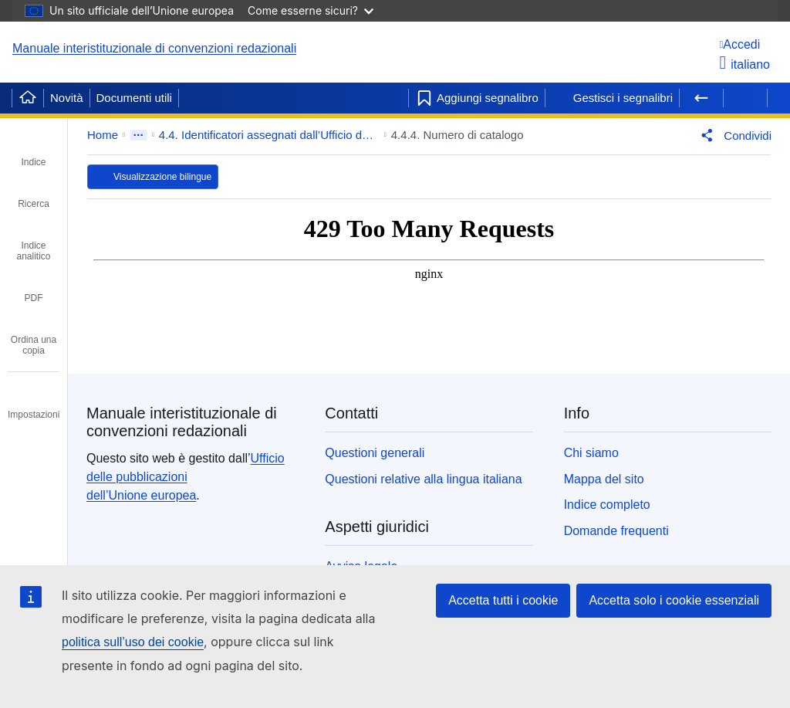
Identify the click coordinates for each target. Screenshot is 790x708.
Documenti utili (134, 97)
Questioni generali (374, 452)
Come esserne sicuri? (310, 10)
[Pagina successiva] (745, 98)
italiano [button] (745, 64)
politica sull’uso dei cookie (133, 642)
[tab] (33, 151)
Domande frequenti (616, 530)
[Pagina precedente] (701, 98)
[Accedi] (745, 44)
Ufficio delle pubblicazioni (185, 477)
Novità (66, 97)
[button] (732, 135)
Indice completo (607, 504)
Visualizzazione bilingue (162, 176)
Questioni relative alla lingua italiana (423, 479)
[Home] (27, 98)
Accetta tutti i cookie (503, 600)
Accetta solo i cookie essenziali (674, 600)
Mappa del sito (604, 479)
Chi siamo (591, 452)
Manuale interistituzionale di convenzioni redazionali (154, 48)
